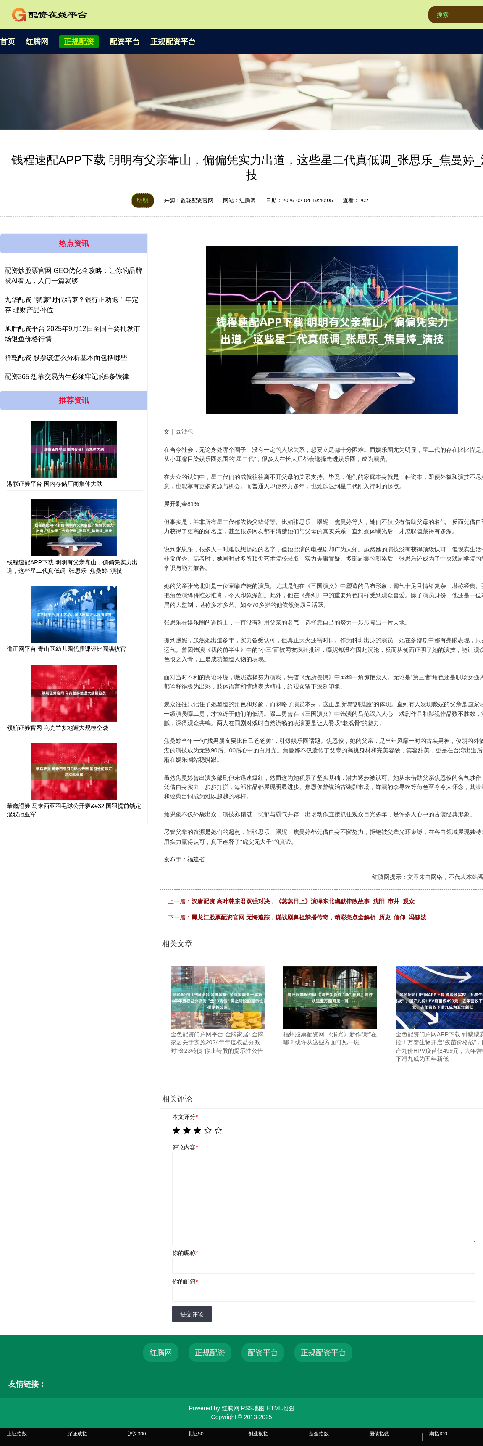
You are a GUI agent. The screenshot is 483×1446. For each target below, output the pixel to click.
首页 (7, 41)
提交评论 (192, 1314)
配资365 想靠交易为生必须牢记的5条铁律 (67, 376)
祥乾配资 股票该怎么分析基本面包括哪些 (66, 357)
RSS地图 (253, 1408)
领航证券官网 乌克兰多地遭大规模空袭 (57, 727)
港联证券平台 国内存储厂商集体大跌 (54, 483)
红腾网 (37, 41)
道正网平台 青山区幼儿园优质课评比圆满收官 (66, 649)
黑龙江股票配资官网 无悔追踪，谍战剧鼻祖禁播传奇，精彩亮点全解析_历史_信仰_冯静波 (309, 917)
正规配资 (79, 41)
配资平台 (125, 41)
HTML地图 (280, 1408)
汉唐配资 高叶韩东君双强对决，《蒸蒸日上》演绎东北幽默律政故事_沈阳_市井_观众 (303, 901)
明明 (143, 200)
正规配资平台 (173, 41)
